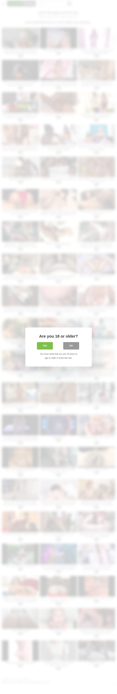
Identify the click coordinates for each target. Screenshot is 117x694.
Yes (45, 346)
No (71, 346)
